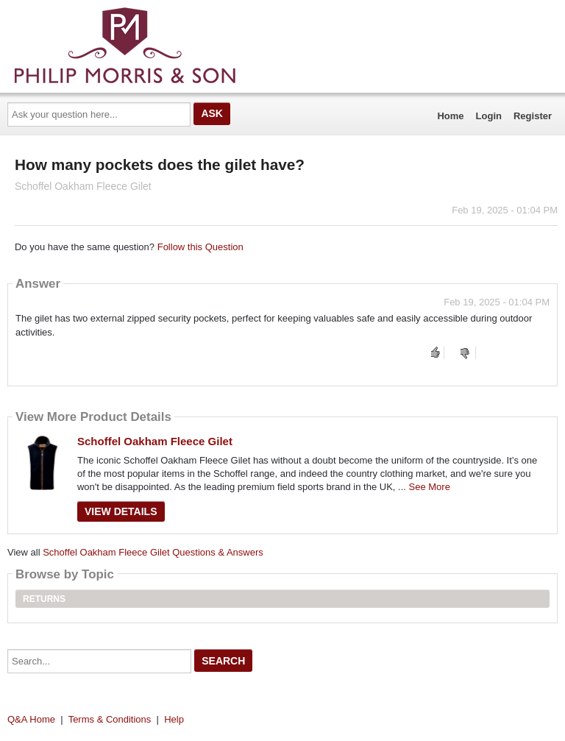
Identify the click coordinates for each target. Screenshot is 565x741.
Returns (44, 599)
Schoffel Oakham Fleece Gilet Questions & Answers (153, 552)
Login (489, 115)
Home (450, 115)
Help (174, 719)
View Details (121, 511)
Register (533, 115)
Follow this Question (200, 246)
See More (429, 486)
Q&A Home (31, 719)
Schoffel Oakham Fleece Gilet (154, 441)
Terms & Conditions (110, 719)
